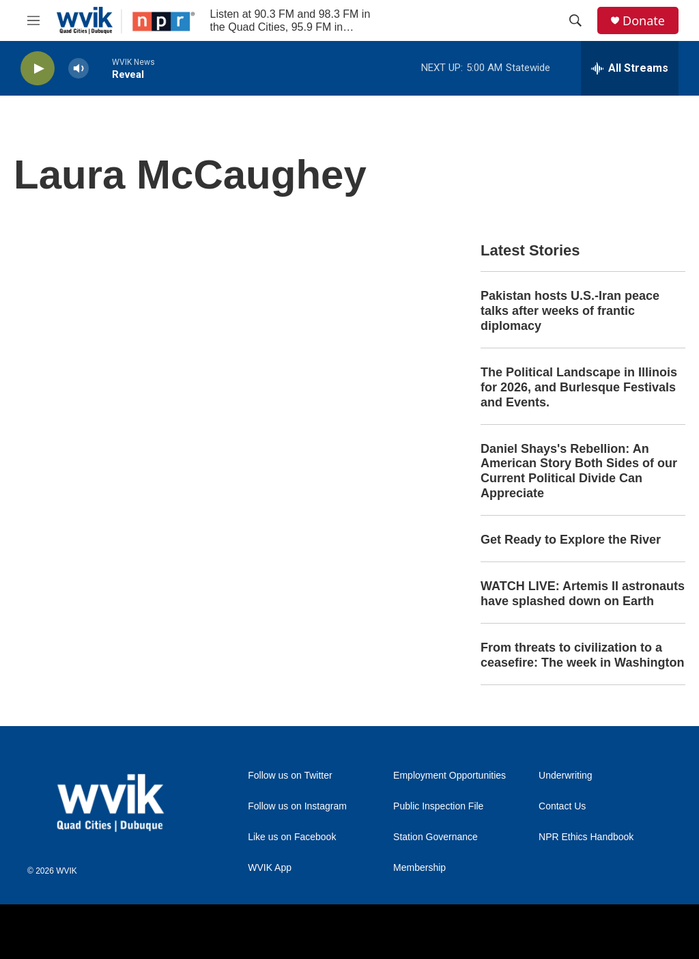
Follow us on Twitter (290, 775)
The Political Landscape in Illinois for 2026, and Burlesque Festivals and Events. (579, 387)
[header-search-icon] (575, 20)
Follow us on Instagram (297, 806)
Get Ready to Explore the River (571, 539)
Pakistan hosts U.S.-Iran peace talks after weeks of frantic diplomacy (570, 311)
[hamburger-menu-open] (33, 20)
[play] (37, 69)
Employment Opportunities (449, 775)
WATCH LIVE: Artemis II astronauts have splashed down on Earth (583, 593)
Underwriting (566, 775)
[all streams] (630, 68)
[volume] (78, 68)
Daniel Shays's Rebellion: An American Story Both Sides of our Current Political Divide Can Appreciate (579, 471)
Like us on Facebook (292, 837)
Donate (644, 21)
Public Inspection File (438, 806)
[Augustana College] (169, 932)
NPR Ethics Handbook (586, 837)
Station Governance (435, 837)
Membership (419, 868)
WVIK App (269, 868)
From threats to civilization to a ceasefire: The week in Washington (582, 655)
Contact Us (562, 806)
